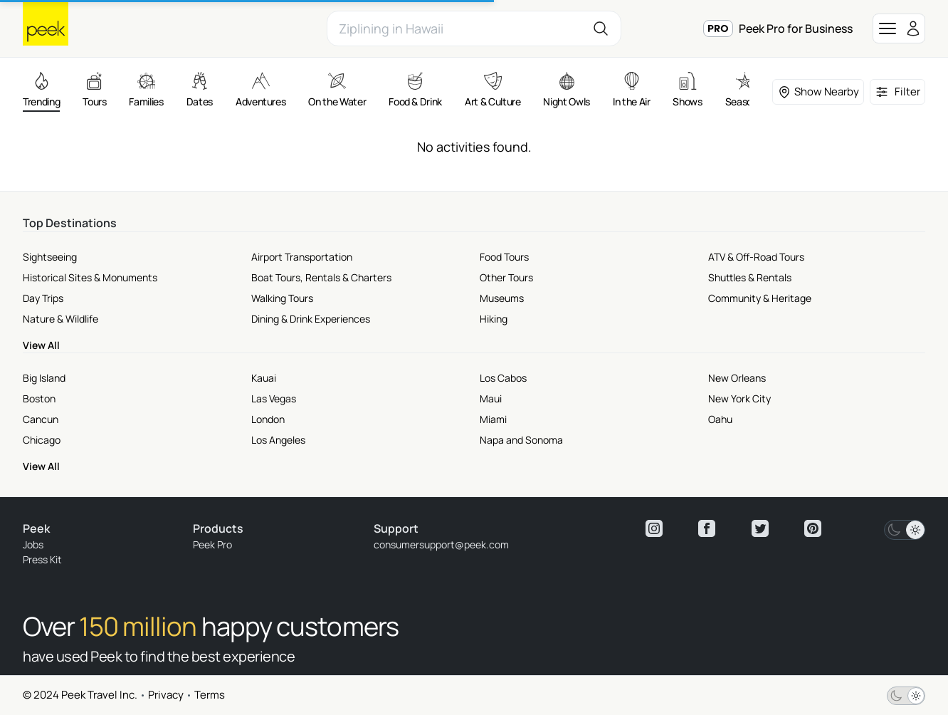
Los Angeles (278, 440)
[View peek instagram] (654, 528)
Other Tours (506, 277)
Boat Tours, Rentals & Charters (321, 277)
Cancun (40, 419)
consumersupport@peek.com (441, 544)
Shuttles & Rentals (749, 277)
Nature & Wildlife (60, 318)
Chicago (41, 440)
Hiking (493, 318)
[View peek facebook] (706, 528)
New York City (739, 398)
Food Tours (504, 256)
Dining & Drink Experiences (310, 318)
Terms (209, 694)
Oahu (720, 419)
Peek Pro (212, 544)
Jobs (33, 544)
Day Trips (43, 298)
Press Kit (42, 559)
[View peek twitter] (760, 528)
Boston (39, 398)
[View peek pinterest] (812, 528)
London (268, 419)
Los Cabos (503, 378)
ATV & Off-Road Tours (756, 256)
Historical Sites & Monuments (90, 277)
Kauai (263, 378)
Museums (502, 298)
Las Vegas (273, 398)
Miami (493, 419)
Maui (491, 398)
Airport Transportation (301, 256)
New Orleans (737, 378)
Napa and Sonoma (521, 440)
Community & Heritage (759, 298)
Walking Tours (282, 298)
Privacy (166, 694)
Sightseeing (50, 256)
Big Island (44, 378)
